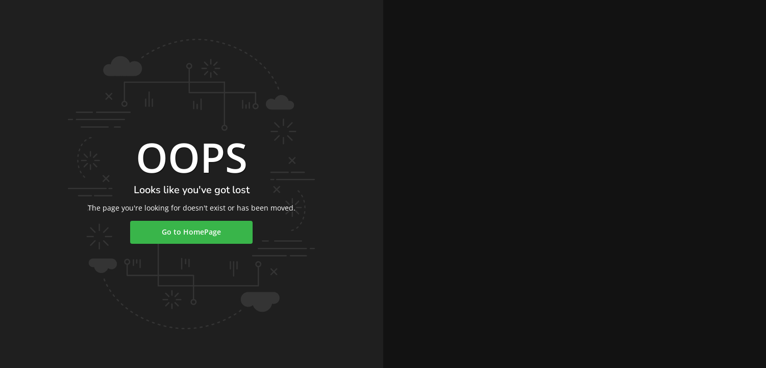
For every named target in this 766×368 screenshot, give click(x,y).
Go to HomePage (191, 232)
